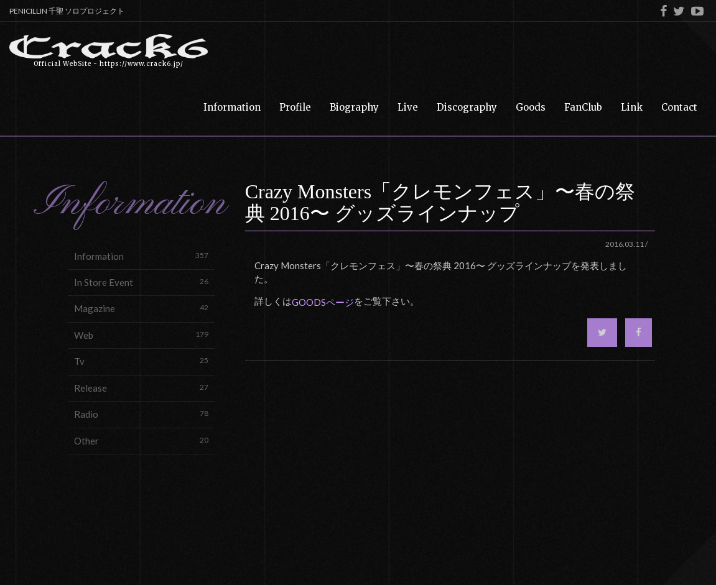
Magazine (141, 308)
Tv (141, 361)
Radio (141, 414)
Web (141, 335)
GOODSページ (323, 302)
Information (141, 256)
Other (141, 440)
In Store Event (141, 282)
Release (141, 388)
